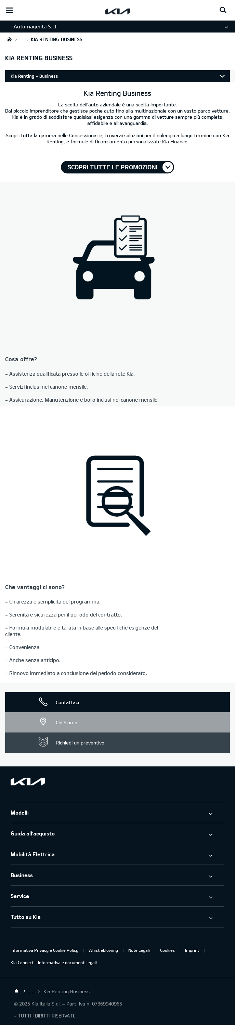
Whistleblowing (103, 950)
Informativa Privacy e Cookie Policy (44, 950)
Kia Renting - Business (34, 76)
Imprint (192, 950)
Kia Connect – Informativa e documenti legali (54, 962)
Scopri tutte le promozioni (112, 167)
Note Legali (139, 950)
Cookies (167, 950)
